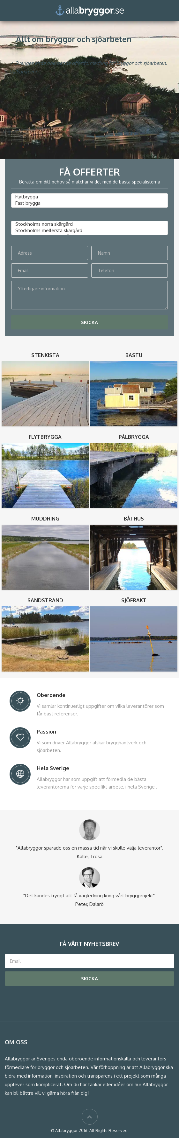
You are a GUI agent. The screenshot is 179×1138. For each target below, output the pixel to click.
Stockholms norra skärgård (89, 224)
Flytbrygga (89, 197)
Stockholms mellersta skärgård (89, 230)
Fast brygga (89, 203)
